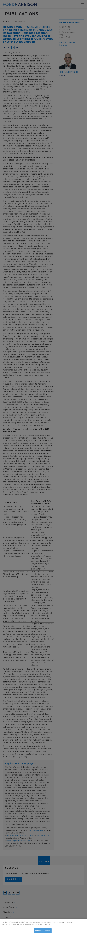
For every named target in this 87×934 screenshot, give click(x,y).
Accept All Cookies (42, 931)
